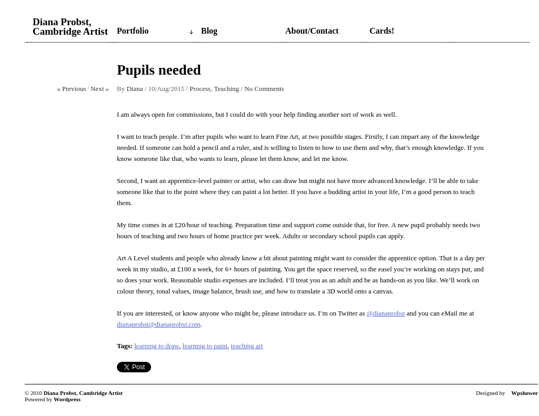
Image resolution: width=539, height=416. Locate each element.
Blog (209, 30)
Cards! (382, 30)
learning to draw (156, 346)
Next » (100, 89)
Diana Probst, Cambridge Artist (70, 26)
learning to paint (205, 346)
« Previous (71, 89)
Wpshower (524, 393)
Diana (134, 89)
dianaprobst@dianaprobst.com (159, 324)
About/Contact (311, 30)
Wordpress (67, 399)
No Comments (264, 89)
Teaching (226, 89)
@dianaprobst (386, 313)
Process (200, 89)
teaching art (247, 346)
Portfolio (132, 30)
